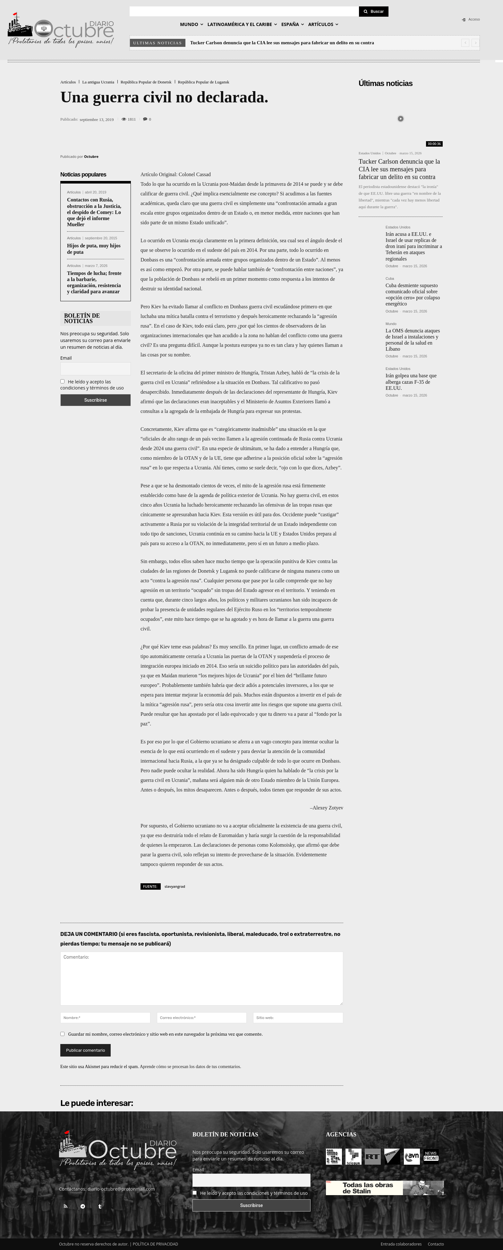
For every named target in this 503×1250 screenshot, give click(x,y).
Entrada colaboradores (401, 1244)
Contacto (436, 1244)
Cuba (390, 278)
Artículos (68, 82)
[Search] (373, 11)
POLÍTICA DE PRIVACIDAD (155, 1244)
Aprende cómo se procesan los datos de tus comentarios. (190, 1066)
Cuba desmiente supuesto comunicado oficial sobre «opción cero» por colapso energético (413, 295)
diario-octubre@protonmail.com (121, 1189)
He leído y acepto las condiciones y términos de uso (92, 385)
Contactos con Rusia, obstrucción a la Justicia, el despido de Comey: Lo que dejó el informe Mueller (94, 212)
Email (66, 358)
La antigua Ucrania (98, 82)
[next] (476, 43)
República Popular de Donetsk (146, 82)
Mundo (391, 324)
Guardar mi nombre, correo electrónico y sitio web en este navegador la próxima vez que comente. (165, 1034)
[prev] (465, 43)
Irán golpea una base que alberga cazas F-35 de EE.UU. (411, 381)
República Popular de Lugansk (203, 82)
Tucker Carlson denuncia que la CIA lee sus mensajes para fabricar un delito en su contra (282, 42)
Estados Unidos (370, 153)
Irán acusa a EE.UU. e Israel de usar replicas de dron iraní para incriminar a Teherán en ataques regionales (414, 246)
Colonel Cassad (195, 174)
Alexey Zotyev (327, 807)
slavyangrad (175, 886)
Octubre (91, 156)
